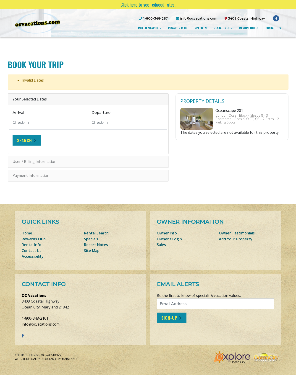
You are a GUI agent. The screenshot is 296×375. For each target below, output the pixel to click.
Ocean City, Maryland (61, 359)
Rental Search (148, 28)
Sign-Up (169, 318)
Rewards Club (178, 28)
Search (24, 140)
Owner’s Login (169, 238)
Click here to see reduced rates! (148, 4)
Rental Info (222, 28)
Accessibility (33, 256)
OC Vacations (34, 295)
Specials (200, 28)
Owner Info (167, 233)
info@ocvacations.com (41, 324)
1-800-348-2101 (35, 318)
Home (27, 233)
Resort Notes (249, 28)
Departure (101, 112)
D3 (42, 359)
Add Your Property (235, 238)
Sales (161, 244)
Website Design (25, 359)
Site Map (92, 250)
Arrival (18, 112)
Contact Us (273, 28)
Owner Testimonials (237, 233)
